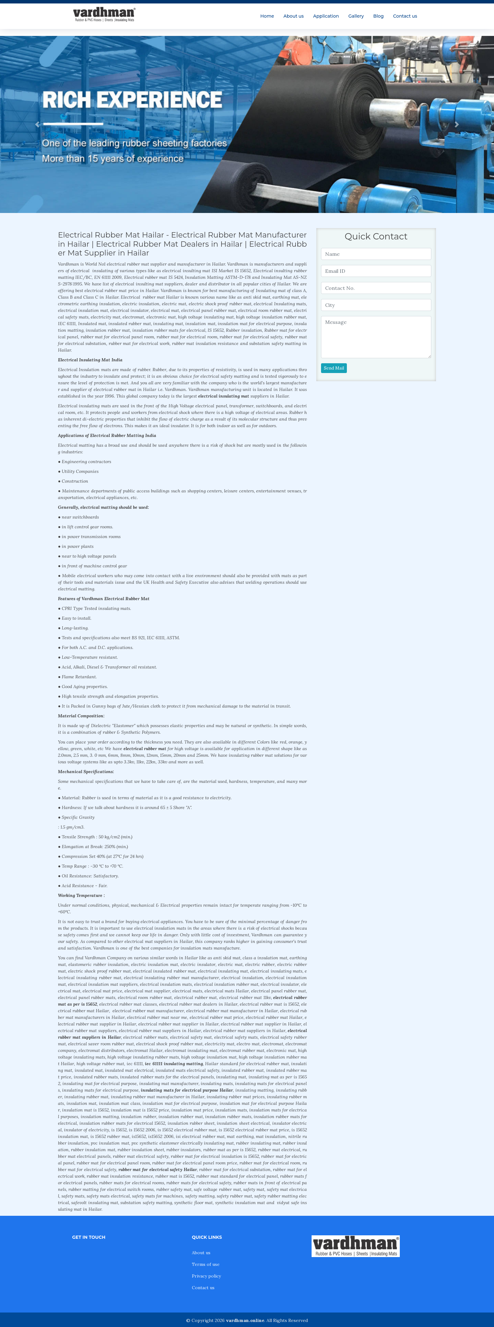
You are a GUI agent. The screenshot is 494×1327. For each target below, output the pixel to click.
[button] (37, 124)
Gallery (356, 16)
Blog (378, 16)
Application (326, 16)
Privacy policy (206, 1276)
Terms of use (206, 1264)
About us (294, 16)
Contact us (405, 16)
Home (267, 16)
